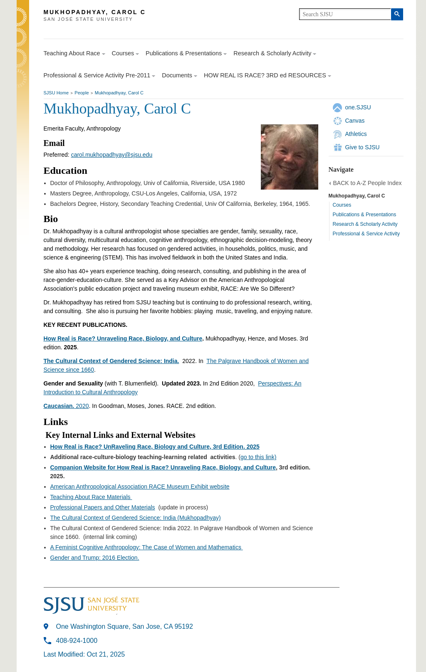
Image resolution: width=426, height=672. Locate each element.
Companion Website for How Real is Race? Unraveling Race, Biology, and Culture (163, 467)
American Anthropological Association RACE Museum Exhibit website (140, 486)
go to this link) (258, 457)
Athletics (356, 134)
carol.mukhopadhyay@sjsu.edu (112, 154)
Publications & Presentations (364, 214)
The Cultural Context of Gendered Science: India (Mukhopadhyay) (135, 517)
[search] (345, 14)
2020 (66, 406)
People (81, 92)
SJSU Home (56, 92)
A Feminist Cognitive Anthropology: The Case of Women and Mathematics (146, 547)
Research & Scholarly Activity (365, 224)
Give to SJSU (362, 147)
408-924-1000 (77, 640)
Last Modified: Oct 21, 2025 (84, 654)
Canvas (355, 120)
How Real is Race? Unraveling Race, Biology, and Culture (123, 338)
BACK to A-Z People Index (367, 183)
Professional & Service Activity (366, 234)
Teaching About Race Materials (91, 497)
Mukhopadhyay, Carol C (119, 92)
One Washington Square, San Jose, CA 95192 (124, 626)
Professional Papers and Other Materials (102, 507)
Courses (342, 205)
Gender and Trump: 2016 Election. (94, 557)
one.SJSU (358, 107)
